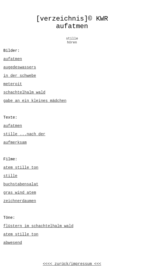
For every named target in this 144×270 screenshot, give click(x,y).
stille (10, 176)
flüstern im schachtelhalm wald (38, 226)
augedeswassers (19, 67)
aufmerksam (15, 142)
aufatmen (12, 59)
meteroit (12, 84)
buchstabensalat (20, 184)
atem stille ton (20, 167)
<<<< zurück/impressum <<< (72, 264)
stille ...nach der (24, 134)
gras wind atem (19, 192)
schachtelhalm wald (24, 92)
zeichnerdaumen (19, 201)
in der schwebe (19, 75)
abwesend (12, 242)
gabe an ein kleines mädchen (34, 101)
